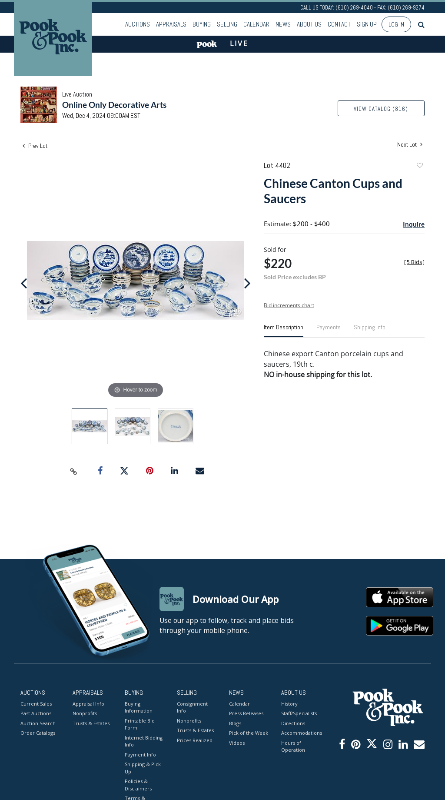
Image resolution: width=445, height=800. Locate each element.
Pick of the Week (248, 733)
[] (414, 262)
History (289, 703)
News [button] (283, 24)
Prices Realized (195, 740)
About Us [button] (309, 24)
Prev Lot (35, 146)
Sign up (367, 24)
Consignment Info (192, 707)
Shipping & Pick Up (143, 768)
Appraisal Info (88, 703)
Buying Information (139, 707)
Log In (396, 24)
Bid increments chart (289, 305)
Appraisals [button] (171, 24)
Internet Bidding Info (144, 741)
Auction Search (38, 723)
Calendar (256, 24)
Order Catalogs (37, 733)
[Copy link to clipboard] (74, 471)
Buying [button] (202, 24)
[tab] (283, 331)
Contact (339, 24)
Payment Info (140, 754)
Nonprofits (85, 713)
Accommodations (300, 733)
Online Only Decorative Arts (114, 105)
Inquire (414, 224)
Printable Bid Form (140, 724)
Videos (237, 743)
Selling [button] (227, 24)
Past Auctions (35, 713)
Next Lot (409, 144)
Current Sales (36, 703)
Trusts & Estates (91, 723)
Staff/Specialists (299, 713)
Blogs (235, 723)
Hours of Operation (293, 746)
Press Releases (246, 713)
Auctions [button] (137, 24)
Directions (293, 723)
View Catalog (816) (381, 109)
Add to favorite (419, 166)
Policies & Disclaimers (138, 785)
